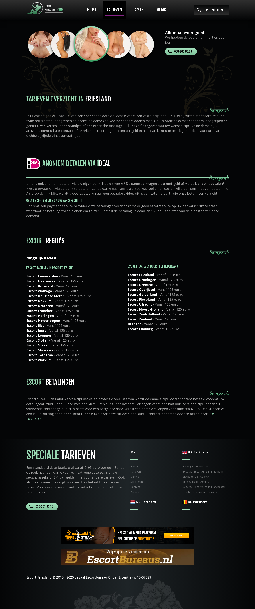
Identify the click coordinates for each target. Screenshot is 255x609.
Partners (135, 492)
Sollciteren (136, 481)
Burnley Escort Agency (195, 481)
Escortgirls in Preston (195, 466)
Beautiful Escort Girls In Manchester (203, 487)
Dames (137, 10)
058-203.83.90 (214, 10)
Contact (161, 10)
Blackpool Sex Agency (195, 476)
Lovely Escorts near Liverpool (200, 492)
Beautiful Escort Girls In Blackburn (202, 471)
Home (92, 10)
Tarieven (114, 10)
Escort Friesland (39, 577)
